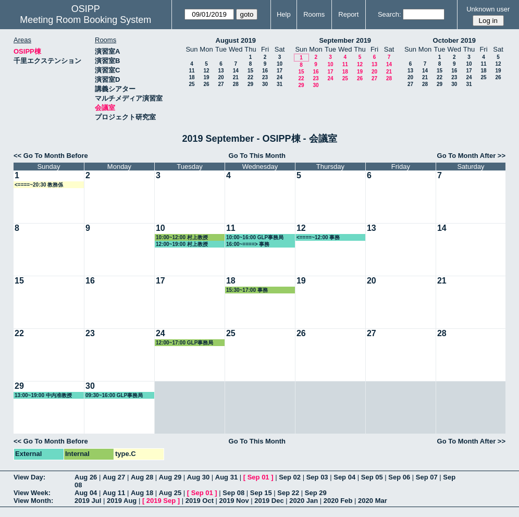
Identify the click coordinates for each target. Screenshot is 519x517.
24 (279, 77)
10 (279, 64)
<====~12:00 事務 (318, 237)
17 (279, 70)
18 (191, 77)
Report (348, 14)
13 (221, 70)
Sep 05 (372, 477)
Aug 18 (142, 493)
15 (250, 70)
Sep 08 (233, 493)
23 (265, 77)
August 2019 (236, 40)
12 (206, 70)
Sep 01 (258, 477)
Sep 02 (290, 477)
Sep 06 (399, 477)
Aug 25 (170, 493)
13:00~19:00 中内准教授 (43, 395)
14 (236, 70)
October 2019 (454, 40)
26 (206, 84)
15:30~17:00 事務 (247, 290)
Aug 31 (226, 477)
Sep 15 (261, 493)
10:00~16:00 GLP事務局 (254, 237)
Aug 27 (114, 477)
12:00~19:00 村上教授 (182, 244)
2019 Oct (200, 500)
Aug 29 (170, 477)
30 (265, 84)
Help (284, 14)
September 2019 (345, 40)
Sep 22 (288, 493)
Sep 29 (316, 493)
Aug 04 (86, 493)
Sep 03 (317, 477)
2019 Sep (161, 500)
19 (206, 77)
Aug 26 (86, 477)
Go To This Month (257, 155)
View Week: (32, 493)
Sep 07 (427, 477)
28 (236, 84)
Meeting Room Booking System (85, 20)
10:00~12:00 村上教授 (182, 237)
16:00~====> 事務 (247, 244)
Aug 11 (114, 493)
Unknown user (488, 9)
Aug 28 (142, 477)
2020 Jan (303, 500)
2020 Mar (372, 500)
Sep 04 (344, 477)
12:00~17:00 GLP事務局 (184, 343)
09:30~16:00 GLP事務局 (114, 395)
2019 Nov (234, 500)
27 (221, 84)
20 (221, 77)
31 (279, 84)
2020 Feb (338, 500)
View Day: (29, 477)
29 (250, 84)
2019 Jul (88, 500)
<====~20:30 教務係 (39, 185)
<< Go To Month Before (51, 155)
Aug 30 (198, 477)
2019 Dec (268, 500)
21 (236, 77)
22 (250, 77)
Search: (389, 14)
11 (191, 70)
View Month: (33, 500)
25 (191, 84)
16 (265, 70)
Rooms (314, 14)
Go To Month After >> (471, 155)
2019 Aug (122, 500)
